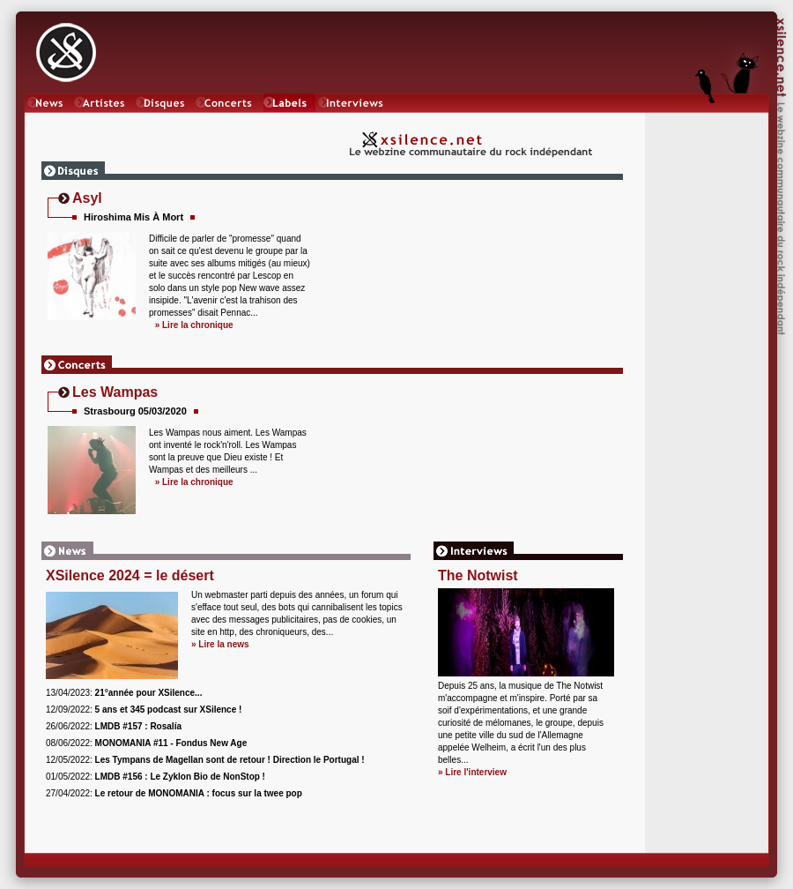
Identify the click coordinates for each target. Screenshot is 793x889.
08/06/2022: (146, 743)
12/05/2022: (205, 760)
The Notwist (478, 575)
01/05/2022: (155, 776)
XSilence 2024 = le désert (130, 575)
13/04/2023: (124, 693)
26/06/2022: (114, 726)
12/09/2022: (143, 709)
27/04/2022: (174, 793)
